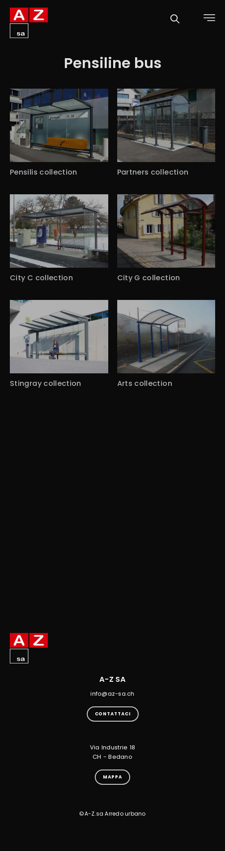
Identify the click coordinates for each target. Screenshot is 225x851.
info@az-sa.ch (112, 693)
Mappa (112, 777)
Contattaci (113, 713)
